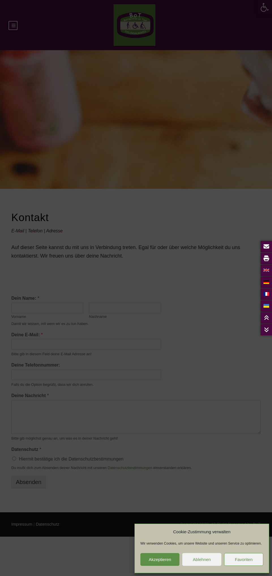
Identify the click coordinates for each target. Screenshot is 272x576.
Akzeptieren (160, 559)
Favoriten (244, 559)
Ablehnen (202, 559)
